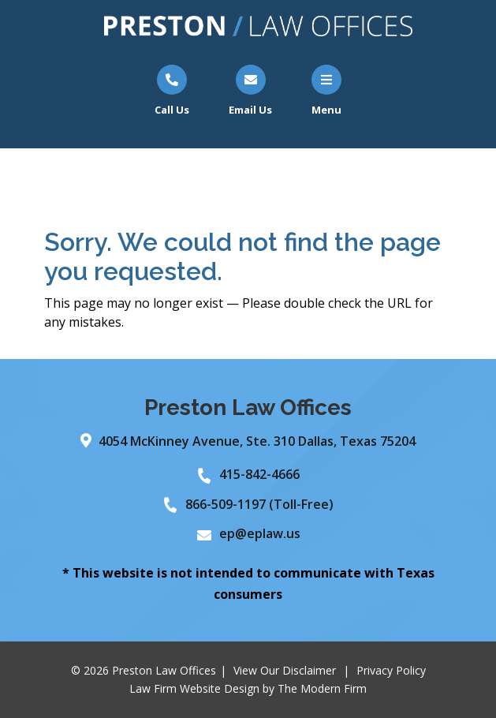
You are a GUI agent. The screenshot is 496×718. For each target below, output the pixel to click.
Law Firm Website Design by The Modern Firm (248, 688)
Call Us (172, 110)
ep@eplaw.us (259, 533)
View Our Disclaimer (284, 670)
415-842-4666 (259, 474)
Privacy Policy (391, 670)
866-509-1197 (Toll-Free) (259, 504)
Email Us (250, 110)
